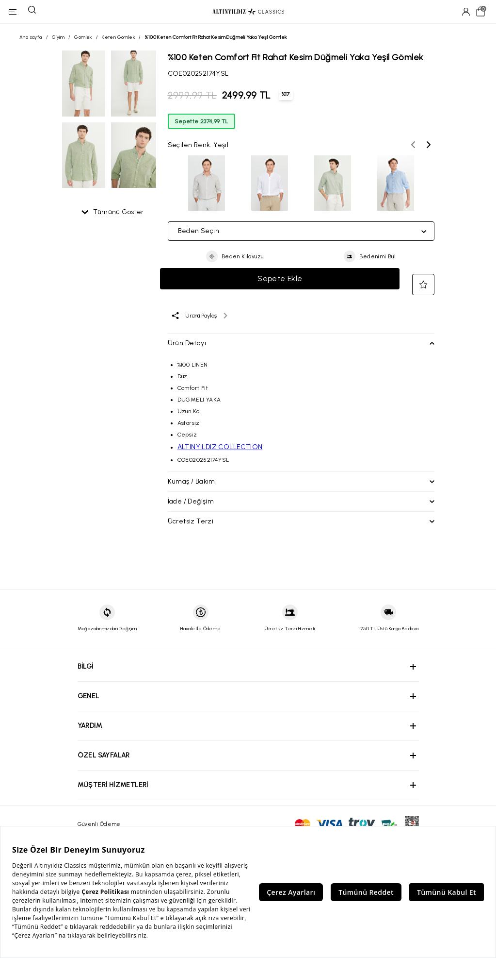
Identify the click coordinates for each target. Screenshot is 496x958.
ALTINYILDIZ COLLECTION (220, 447)
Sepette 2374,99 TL (201, 121)
